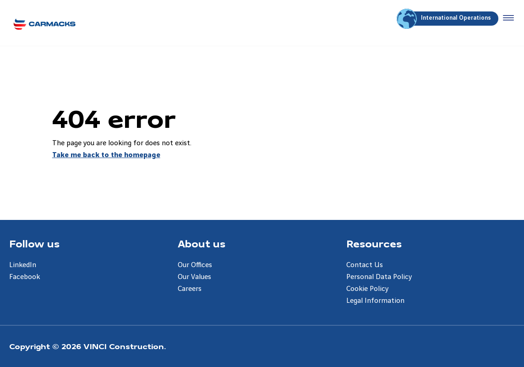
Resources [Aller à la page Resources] (374, 243)
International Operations (445, 18)
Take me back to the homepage (106, 155)
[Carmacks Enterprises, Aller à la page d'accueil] (44, 23)
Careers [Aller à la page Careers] (190, 289)
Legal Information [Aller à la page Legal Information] (375, 301)
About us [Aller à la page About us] (201, 243)
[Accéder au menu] (506, 18)
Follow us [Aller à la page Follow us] (34, 243)
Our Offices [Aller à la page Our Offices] (195, 265)
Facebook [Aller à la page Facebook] (24, 277)
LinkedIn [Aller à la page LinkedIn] (22, 265)
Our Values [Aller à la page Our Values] (194, 277)
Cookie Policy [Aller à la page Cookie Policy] (367, 289)
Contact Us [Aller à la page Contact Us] (364, 265)
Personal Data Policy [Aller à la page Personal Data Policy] (379, 277)
